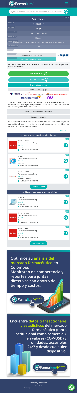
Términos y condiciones (38, 383)
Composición (11, 22)
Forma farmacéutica (12, 32)
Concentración (11, 27)
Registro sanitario (12, 54)
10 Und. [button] (38, 38)
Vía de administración (13, 45)
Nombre (10, 17)
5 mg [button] (38, 28)
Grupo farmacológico (12, 41)
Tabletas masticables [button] (38, 33)
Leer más (63, 130)
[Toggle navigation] (66, 3)
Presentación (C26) (12, 36)
